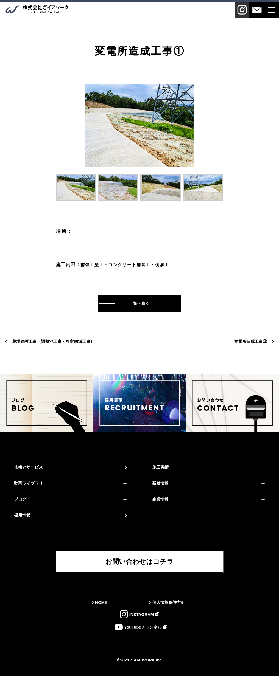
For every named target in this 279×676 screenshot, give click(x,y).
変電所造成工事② (250, 341)
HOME (101, 602)
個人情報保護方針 (168, 602)
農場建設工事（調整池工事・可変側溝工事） (53, 341)
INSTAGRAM (141, 614)
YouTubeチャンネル (143, 627)
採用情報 (22, 515)
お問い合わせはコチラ (139, 561)
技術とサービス (28, 467)
